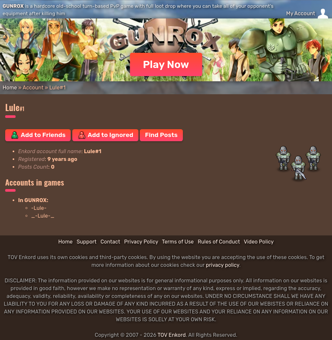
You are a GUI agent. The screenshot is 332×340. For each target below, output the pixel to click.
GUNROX (13, 6)
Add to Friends (37, 135)
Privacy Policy (141, 242)
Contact (110, 242)
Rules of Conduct (219, 242)
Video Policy (259, 242)
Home (10, 88)
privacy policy (222, 265)
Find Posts (161, 135)
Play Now (166, 64)
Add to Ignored (105, 135)
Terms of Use (178, 242)
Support (86, 242)
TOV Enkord (172, 335)
